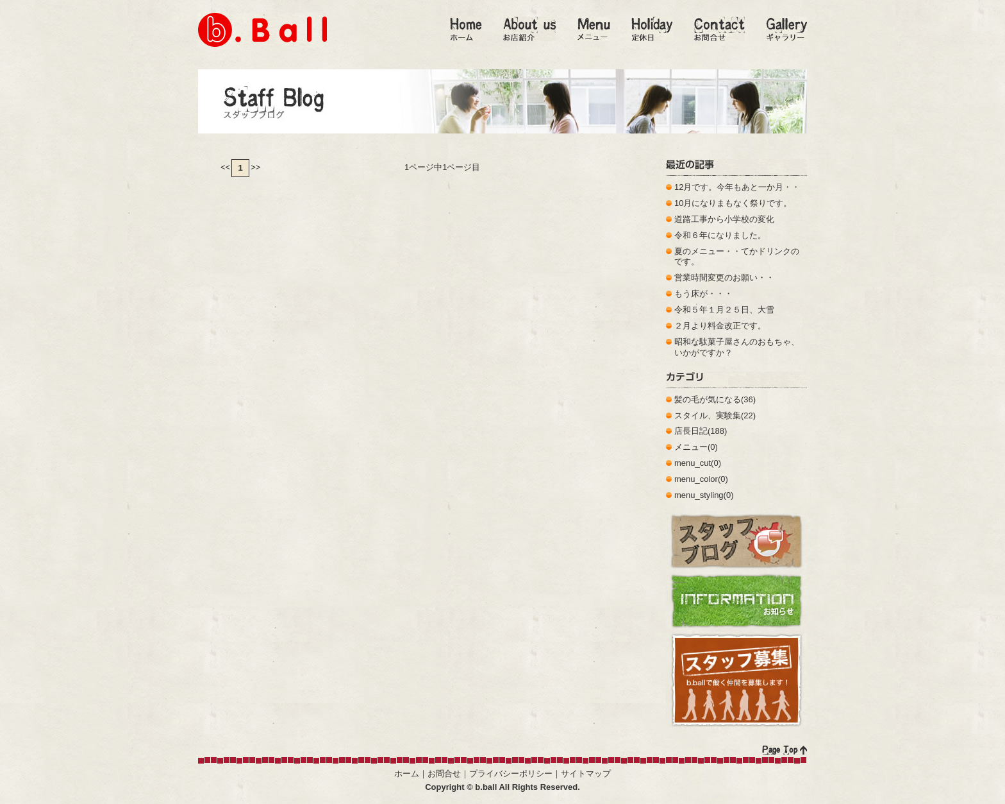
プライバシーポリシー (510, 773)
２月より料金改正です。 (720, 325)
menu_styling (699, 495)
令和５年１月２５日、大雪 (724, 309)
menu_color (696, 479)
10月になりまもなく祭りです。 (733, 203)
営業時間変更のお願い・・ (724, 277)
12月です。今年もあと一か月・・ (737, 187)
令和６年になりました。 (720, 235)
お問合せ (444, 773)
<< (225, 167)
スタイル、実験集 (707, 415)
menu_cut (692, 463)
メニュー (691, 447)
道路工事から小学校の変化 (724, 219)
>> (255, 167)
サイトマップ (586, 773)
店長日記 (691, 431)
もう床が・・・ (703, 293)
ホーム (406, 773)
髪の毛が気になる (707, 399)
